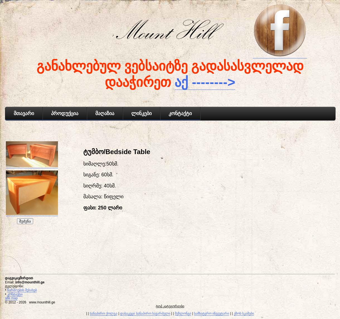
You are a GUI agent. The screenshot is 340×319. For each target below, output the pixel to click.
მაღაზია (104, 113)
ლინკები (141, 113)
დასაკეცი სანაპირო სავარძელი (145, 313)
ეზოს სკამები (244, 313)
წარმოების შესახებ (22, 290)
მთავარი (24, 113)
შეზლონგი (183, 313)
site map (11, 298)
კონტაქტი (180, 113)
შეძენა (25, 221)
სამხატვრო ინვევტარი (211, 313)
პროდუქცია (64, 113)
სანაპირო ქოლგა (103, 313)
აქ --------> (204, 82)
